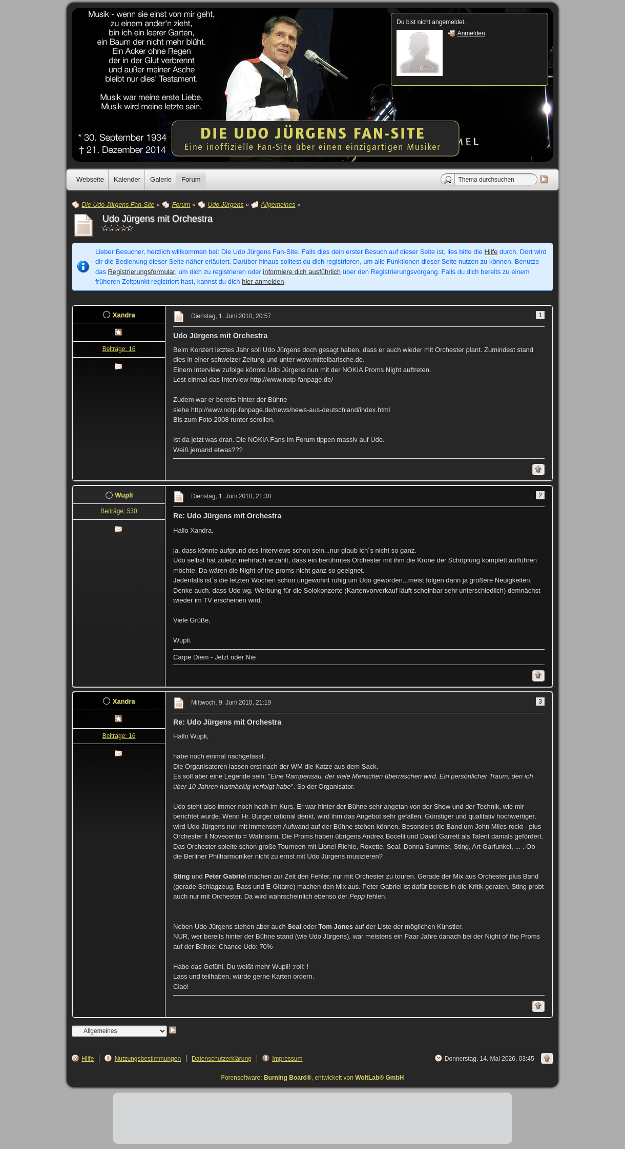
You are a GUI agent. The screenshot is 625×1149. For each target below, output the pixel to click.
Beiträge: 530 (118, 511)
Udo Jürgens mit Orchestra (157, 218)
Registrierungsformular (141, 272)
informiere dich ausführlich (302, 272)
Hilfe (490, 252)
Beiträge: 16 (119, 349)
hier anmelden (263, 281)
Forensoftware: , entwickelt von (312, 1077)
